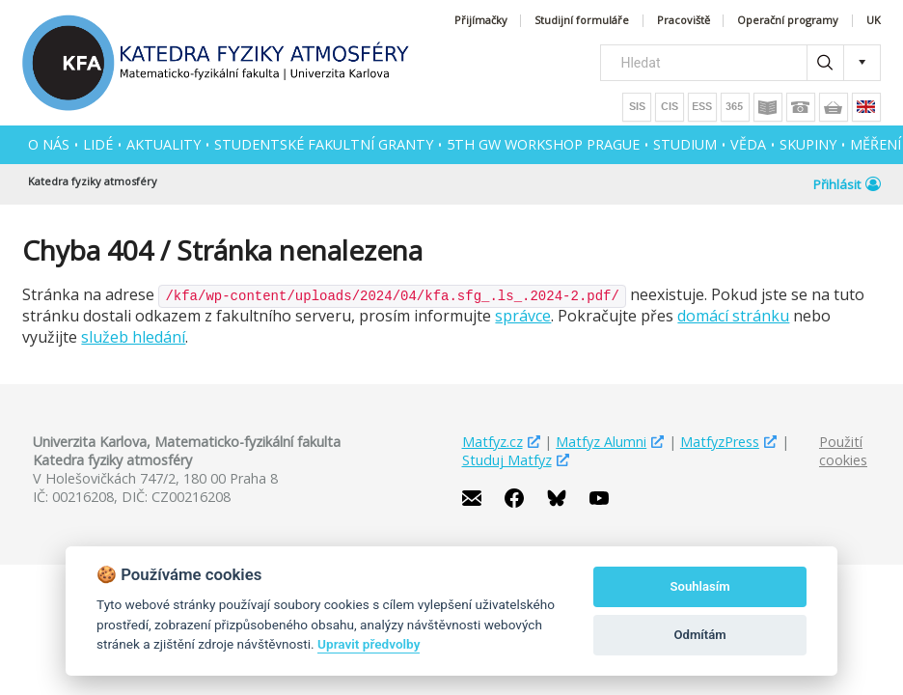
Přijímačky (480, 20)
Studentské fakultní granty (323, 144)
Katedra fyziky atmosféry (92, 181)
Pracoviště (683, 20)
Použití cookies (843, 450)
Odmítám (700, 634)
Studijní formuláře (581, 20)
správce (523, 315)
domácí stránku (733, 315)
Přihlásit (847, 184)
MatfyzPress (719, 441)
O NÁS (48, 144)
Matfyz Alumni (601, 441)
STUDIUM (685, 144)
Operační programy (787, 20)
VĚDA (748, 144)
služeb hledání (133, 337)
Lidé (98, 144)
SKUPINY (808, 144)
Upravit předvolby (368, 644)
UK (873, 20)
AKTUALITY (163, 144)
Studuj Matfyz (507, 460)
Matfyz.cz (492, 441)
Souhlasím (700, 586)
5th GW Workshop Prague (543, 144)
